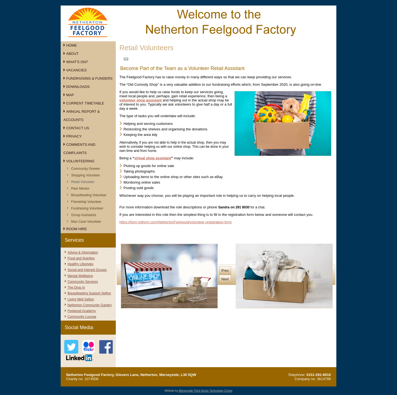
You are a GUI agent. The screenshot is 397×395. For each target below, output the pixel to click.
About (72, 54)
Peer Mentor (80, 188)
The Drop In (76, 287)
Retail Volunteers (146, 48)
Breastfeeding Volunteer (88, 195)
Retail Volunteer (83, 182)
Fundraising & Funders (89, 78)
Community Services (83, 282)
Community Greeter (85, 169)
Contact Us (77, 128)
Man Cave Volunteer (86, 222)
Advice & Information (83, 252)
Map (70, 95)
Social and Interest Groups (87, 270)
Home (71, 45)
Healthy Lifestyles (80, 264)
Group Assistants (83, 215)
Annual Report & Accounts (81, 115)
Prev (225, 270)
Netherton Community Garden (90, 305)
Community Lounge (82, 317)
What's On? (77, 62)
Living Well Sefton (81, 299)
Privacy (74, 136)
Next (225, 279)
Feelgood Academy (82, 311)
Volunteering (80, 161)
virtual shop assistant (152, 158)
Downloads (78, 87)
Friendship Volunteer (86, 202)
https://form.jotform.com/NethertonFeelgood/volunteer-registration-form (175, 222)
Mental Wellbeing (80, 276)
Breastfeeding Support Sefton (89, 293)
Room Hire (76, 229)
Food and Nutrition (81, 258)
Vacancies (76, 70)
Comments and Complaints (79, 149)
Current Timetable (85, 103)
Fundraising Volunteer (87, 208)
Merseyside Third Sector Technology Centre (205, 390)
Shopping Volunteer (85, 175)
